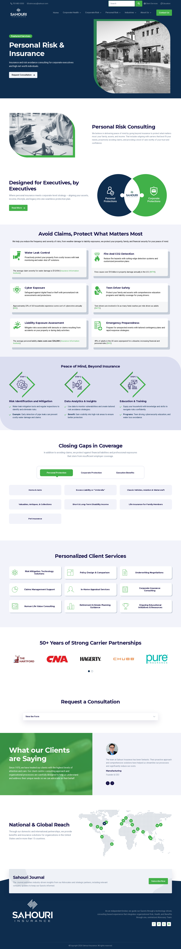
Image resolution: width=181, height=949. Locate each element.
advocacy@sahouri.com (37, 4)
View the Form (32, 716)
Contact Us (164, 12)
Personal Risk (112, 12)
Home (56, 12)
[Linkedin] (164, 924)
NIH (15, 308)
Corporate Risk (92, 12)
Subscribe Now (158, 881)
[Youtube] (169, 924)
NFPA (152, 272)
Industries (129, 12)
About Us (145, 12)
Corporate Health (71, 12)
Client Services (151, 4)
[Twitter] (159, 924)
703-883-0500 (17, 4)
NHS (109, 343)
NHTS (97, 308)
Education (165, 4)
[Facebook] (154, 924)
